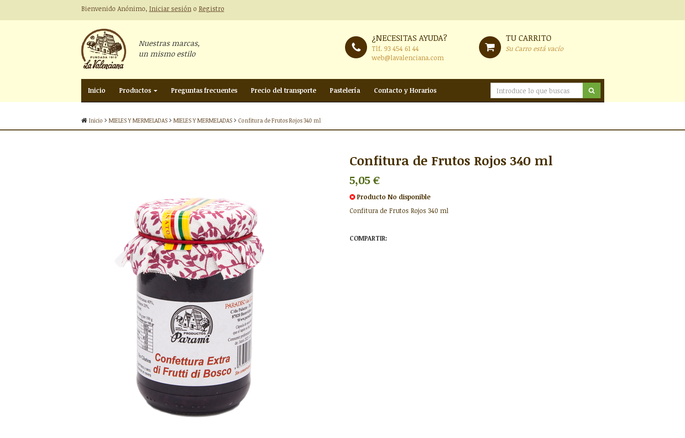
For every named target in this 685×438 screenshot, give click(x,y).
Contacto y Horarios (405, 90)
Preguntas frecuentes (204, 90)
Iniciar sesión (170, 8)
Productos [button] (138, 90)
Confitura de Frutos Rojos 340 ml (279, 120)
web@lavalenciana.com (408, 57)
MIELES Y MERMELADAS (138, 120)
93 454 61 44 (401, 48)
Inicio (97, 90)
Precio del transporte (283, 90)
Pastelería (345, 90)
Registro (211, 8)
